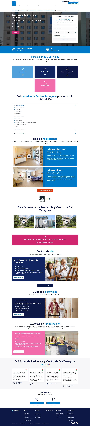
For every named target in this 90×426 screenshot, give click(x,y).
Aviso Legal (27, 423)
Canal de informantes (70, 417)
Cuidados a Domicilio (38, 414)
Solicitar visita (15, 32)
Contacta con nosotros (70, 420)
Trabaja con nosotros (70, 414)
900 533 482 (65, 1)
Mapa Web (31, 423)
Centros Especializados (37, 5)
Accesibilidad (21, 423)
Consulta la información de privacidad (59, 36)
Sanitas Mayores (21, 5)
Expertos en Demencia (38, 416)
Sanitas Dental (26, 416)
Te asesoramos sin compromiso (45, 190)
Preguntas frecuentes (70, 413)
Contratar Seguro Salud (27, 420)
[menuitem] (21, 6)
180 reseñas (14, 28)
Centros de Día (37, 413)
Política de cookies (37, 423)
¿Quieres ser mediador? (60, 413)
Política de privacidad (45, 423)
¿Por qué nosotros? (56, 5)
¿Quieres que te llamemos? (74, 1)
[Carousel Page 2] (44, 229)
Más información (17, 277)
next (77, 222)
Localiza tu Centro (28, 5)
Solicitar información (74, 3)
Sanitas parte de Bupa (70, 416)
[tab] (45, 105)
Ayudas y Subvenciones (47, 5)
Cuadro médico (26, 417)
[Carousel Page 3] (45, 229)
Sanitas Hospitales (26, 413)
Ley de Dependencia (38, 417)
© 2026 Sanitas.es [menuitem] (15, 423)
